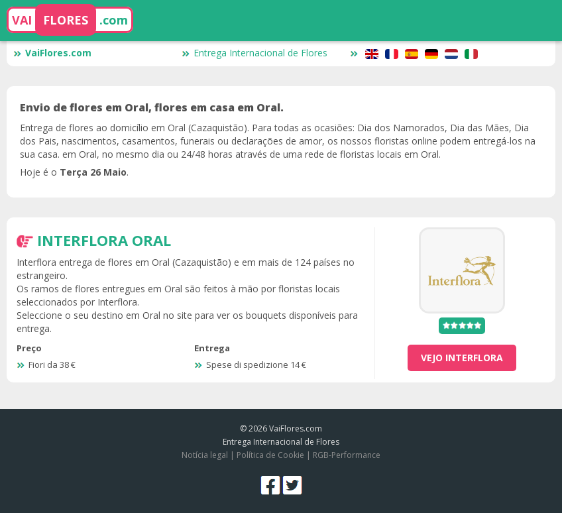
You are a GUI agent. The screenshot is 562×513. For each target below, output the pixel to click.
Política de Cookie (270, 455)
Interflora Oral (104, 240)
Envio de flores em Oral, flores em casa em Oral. (152, 107)
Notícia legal (205, 455)
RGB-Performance (346, 455)
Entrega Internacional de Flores (254, 52)
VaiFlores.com (52, 52)
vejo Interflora (462, 357)
